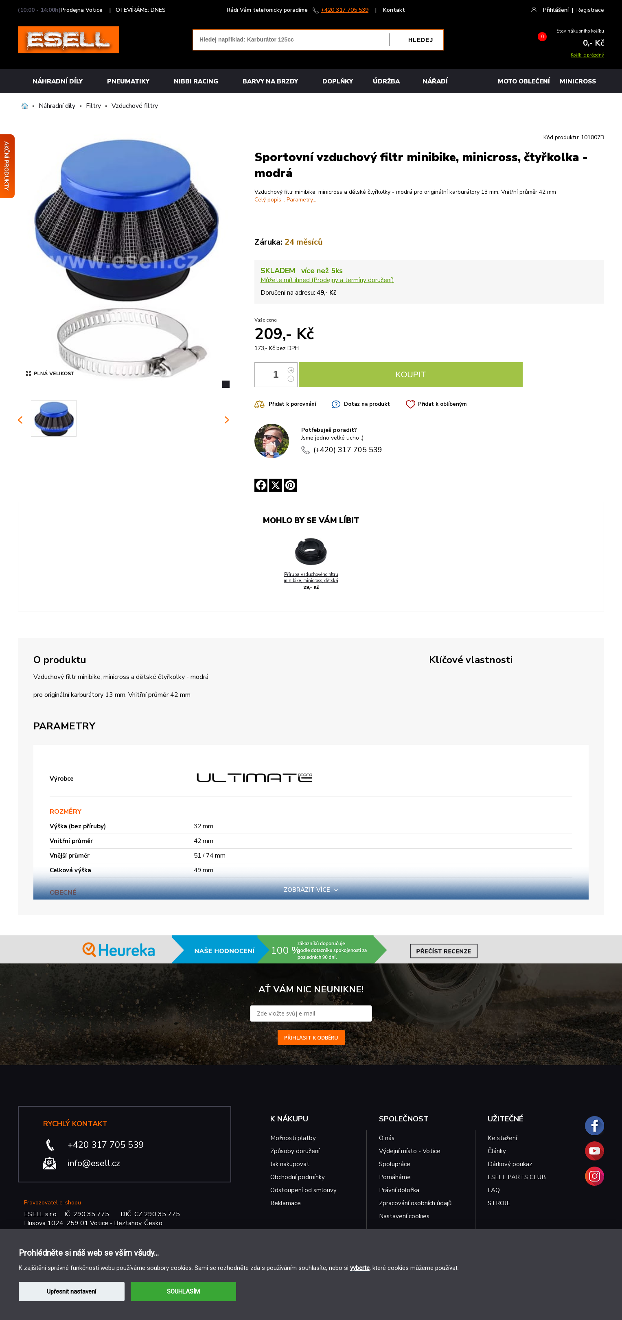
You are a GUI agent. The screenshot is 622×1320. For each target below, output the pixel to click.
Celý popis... (269, 200)
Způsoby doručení (295, 1151)
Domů (24, 106)
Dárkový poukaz (510, 1164)
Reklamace (285, 1203)
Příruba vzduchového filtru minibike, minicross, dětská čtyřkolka (311, 580)
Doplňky (337, 81)
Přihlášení (556, 10)
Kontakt (394, 10)
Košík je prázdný (587, 55)
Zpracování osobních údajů (415, 1203)
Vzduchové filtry (135, 105)
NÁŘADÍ (435, 81)
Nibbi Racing (196, 81)
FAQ (494, 1190)
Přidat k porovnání (292, 404)
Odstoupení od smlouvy (303, 1190)
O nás (386, 1138)
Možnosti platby (293, 1138)
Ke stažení (502, 1138)
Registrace (590, 10)
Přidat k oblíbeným (442, 404)
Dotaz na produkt (367, 404)
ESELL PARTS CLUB (517, 1177)
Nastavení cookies (404, 1216)
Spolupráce (394, 1164)
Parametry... (301, 200)
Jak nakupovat (289, 1164)
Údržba (386, 81)
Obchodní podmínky (297, 1177)
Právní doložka (399, 1190)
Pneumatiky (128, 81)
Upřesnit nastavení (71, 1291)
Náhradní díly (58, 81)
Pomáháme (395, 1177)
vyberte (360, 1268)
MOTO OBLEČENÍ (524, 81)
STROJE (499, 1203)
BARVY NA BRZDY (270, 81)
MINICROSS (578, 81)
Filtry (93, 105)
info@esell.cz (94, 1163)
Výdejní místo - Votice (409, 1151)
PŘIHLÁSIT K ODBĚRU (311, 1037)
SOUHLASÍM (183, 1291)
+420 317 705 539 (344, 10)
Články (497, 1151)
